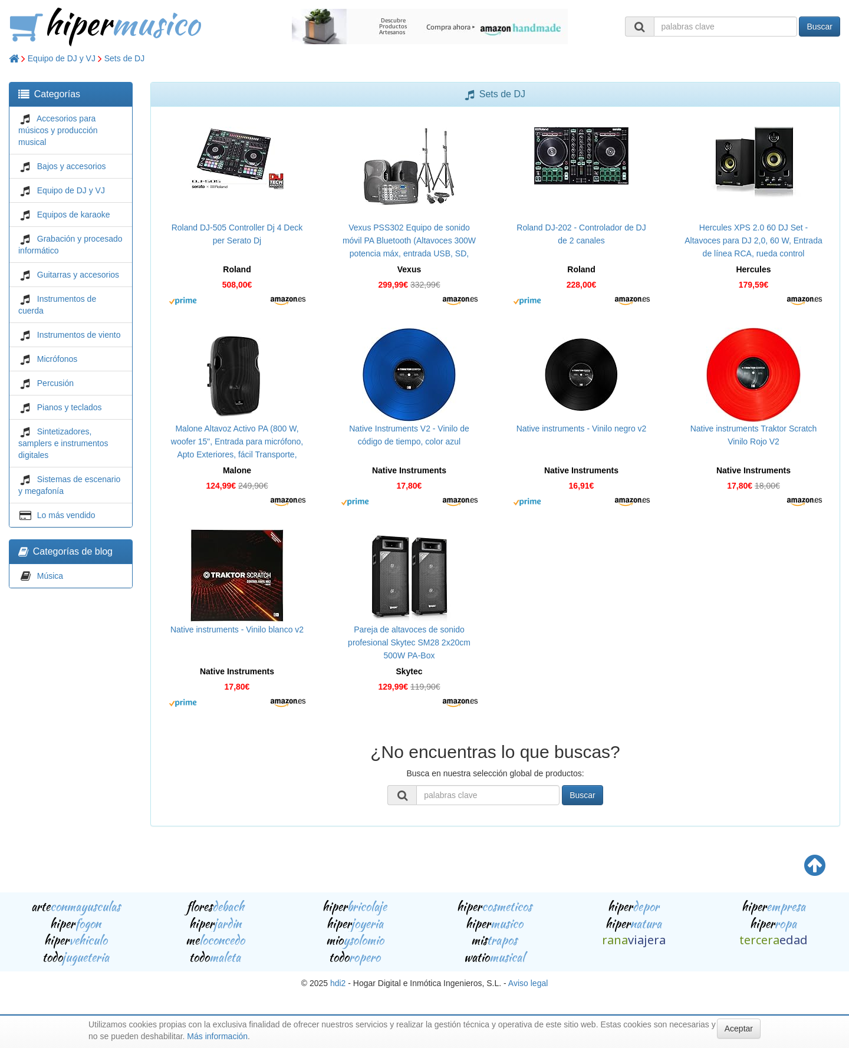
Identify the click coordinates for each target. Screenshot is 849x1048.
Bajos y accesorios (71, 166)
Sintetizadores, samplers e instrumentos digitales (63, 443)
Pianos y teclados (69, 407)
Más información (217, 1036)
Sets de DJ (124, 58)
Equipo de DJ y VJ (62, 58)
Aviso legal (528, 983)
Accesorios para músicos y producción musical (58, 130)
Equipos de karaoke (73, 214)
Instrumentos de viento (79, 335)
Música (50, 576)
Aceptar (739, 1028)
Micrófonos (57, 359)
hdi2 (337, 983)
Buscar (819, 26)
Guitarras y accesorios (78, 274)
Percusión (55, 383)
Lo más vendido (66, 515)
